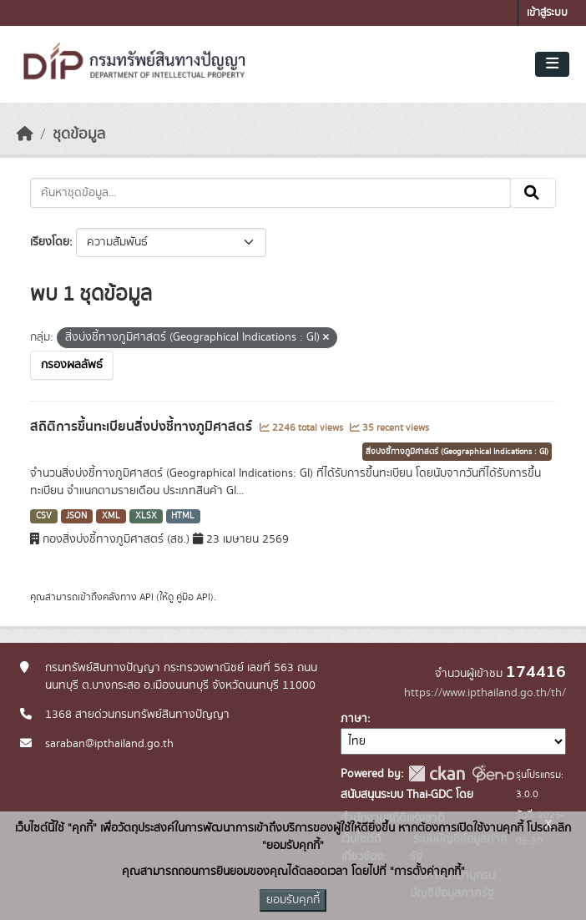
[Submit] (533, 193)
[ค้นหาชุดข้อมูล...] (270, 193)
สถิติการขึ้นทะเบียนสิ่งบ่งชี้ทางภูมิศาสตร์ (142, 426)
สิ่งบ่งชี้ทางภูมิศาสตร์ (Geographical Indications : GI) (457, 451)
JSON (76, 516)
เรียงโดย (49, 242)
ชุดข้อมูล (79, 134)
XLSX (146, 516)
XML (111, 516)
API (146, 596)
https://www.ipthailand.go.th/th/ (485, 693)
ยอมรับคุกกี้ (293, 900)
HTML (182, 516)
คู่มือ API (193, 596)
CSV (44, 516)
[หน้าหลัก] (25, 134)
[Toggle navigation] (552, 64)
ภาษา (354, 718)
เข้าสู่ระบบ (547, 13)
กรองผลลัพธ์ (72, 364)
